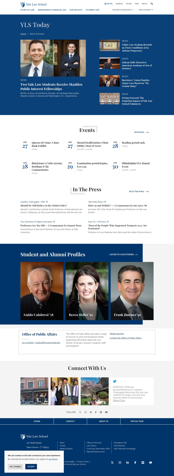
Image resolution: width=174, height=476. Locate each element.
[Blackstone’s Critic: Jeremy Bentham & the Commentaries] (41, 168)
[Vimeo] (101, 412)
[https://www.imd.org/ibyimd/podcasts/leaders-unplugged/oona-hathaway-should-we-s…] (53, 208)
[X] (80, 412)
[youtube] (106, 412)
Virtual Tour (136, 421)
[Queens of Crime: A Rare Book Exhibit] (41, 145)
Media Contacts (66, 449)
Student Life (92, 10)
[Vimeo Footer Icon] (142, 462)
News (62, 443)
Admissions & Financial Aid (52, 10)
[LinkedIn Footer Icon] (127, 462)
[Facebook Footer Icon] (135, 462)
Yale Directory (119, 446)
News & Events (145, 10)
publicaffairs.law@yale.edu (47, 342)
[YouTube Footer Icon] (150, 462)
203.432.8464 (28, 342)
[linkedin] (91, 412)
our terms (53, 459)
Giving (37, 421)
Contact (70, 421)
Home (23, 34)
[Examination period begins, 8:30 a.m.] (87, 168)
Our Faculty (76, 10)
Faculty (129, 4)
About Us (103, 421)
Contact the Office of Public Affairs (126, 338)
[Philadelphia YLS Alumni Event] (132, 168)
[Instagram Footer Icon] (120, 462)
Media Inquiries (117, 334)
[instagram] (86, 412)
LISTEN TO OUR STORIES (121, 254)
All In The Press (137, 191)
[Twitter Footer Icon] (112, 462)
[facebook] (96, 412)
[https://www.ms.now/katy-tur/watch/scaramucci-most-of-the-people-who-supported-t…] (121, 227)
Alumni (144, 4)
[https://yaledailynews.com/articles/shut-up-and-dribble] (121, 208)
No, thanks (15, 467)
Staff (136, 4)
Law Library (91, 446)
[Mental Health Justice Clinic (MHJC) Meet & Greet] (87, 145)
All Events (139, 132)
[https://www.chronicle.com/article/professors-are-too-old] (53, 227)
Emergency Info (120, 443)
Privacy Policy (83, 462)
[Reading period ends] (132, 145)
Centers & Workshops (121, 10)
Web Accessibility (67, 462)
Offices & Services (94, 443)
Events (62, 446)
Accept (31, 467)
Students (119, 4)
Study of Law (27, 10)
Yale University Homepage (124, 449)
